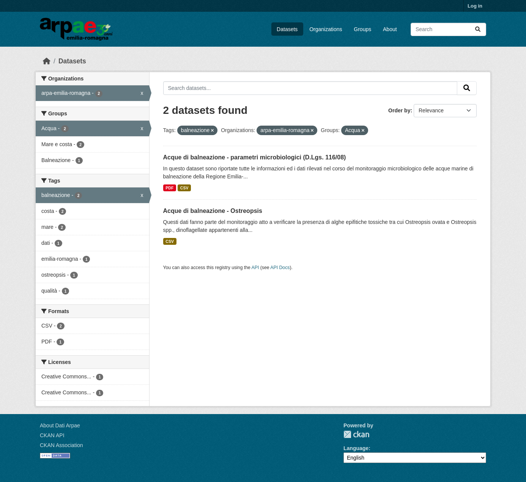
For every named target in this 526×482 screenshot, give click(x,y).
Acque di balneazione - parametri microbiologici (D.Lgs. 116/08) (254, 157)
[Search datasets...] (448, 29)
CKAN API (52, 435)
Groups (362, 29)
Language (356, 448)
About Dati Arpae (60, 425)
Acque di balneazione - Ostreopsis (212, 211)
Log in (475, 6)
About (390, 29)
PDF (169, 188)
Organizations (325, 29)
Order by (399, 110)
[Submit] (477, 29)
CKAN (356, 434)
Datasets (287, 29)
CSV (184, 188)
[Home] (46, 61)
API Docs (280, 267)
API (255, 267)
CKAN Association (61, 445)
